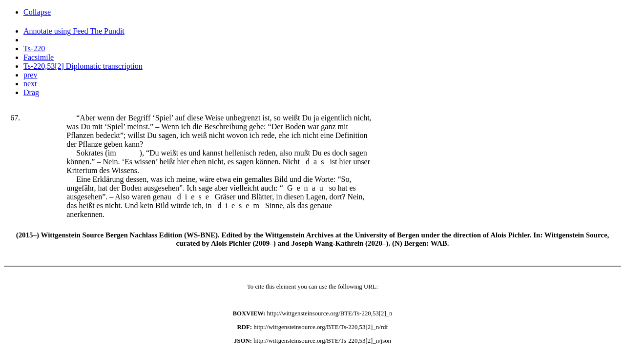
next (30, 83)
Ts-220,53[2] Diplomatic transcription (83, 66)
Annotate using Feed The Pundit (74, 31)
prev (30, 75)
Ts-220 (34, 48)
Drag (31, 92)
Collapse (37, 12)
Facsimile (38, 57)
